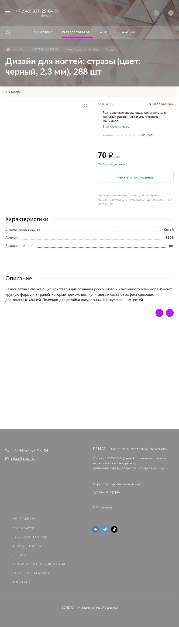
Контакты (21, 582)
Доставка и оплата (30, 536)
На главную (23, 518)
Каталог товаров (28, 546)
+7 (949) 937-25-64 (34, 11)
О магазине (23, 527)
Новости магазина (31, 573)
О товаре (14, 92)
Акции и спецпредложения (38, 564)
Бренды (19, 555)
